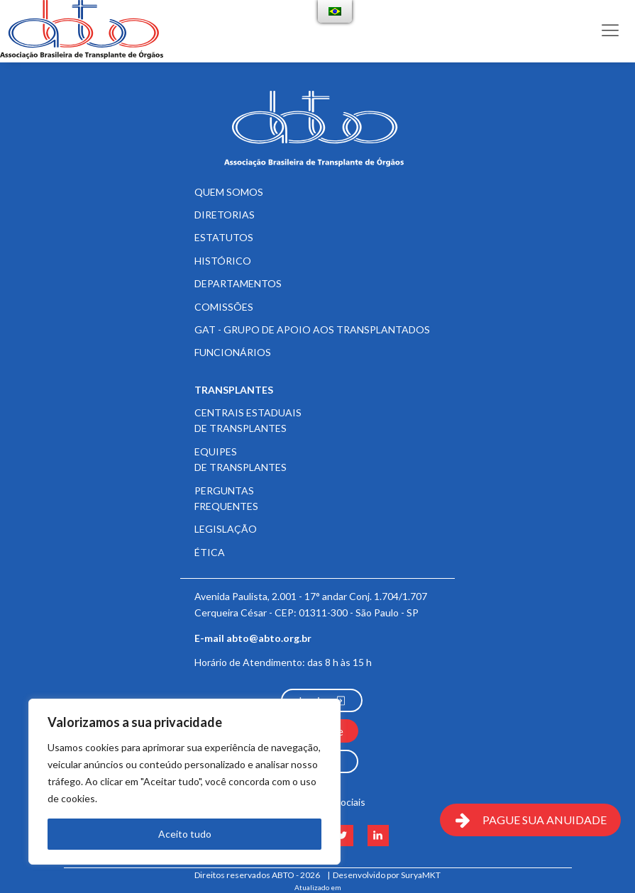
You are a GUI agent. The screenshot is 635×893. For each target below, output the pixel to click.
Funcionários (232, 352)
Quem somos (228, 192)
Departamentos (238, 283)
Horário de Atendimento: (283, 662)
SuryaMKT (421, 875)
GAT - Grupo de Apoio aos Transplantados (312, 329)
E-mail (252, 638)
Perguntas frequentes (226, 498)
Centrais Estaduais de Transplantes (248, 420)
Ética (209, 552)
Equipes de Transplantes (240, 459)
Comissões (223, 307)
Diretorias (224, 215)
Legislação (225, 529)
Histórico (222, 261)
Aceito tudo (184, 834)
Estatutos (223, 237)
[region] (184, 782)
